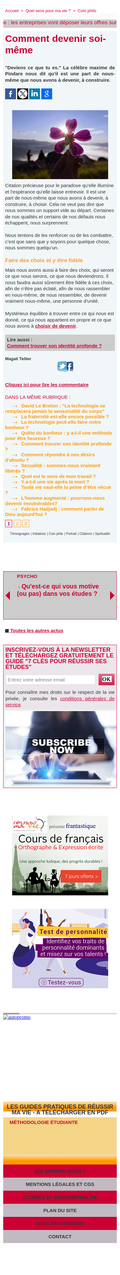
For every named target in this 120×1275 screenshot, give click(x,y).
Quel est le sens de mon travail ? (50, 476)
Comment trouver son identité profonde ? (54, 345)
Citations (86, 533)
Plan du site (59, 1210)
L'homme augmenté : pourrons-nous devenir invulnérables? (55, 500)
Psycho (27, 576)
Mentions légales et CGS (60, 1184)
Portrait (71, 533)
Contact (59, 1236)
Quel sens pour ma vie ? (48, 10)
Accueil (12, 10)
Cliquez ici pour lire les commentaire (47, 384)
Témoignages (19, 533)
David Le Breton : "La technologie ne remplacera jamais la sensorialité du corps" (55, 408)
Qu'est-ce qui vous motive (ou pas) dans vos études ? (58, 590)
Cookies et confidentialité (60, 1197)
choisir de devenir (55, 326)
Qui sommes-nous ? (60, 1171)
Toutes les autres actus (34, 630)
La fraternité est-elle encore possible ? (57, 416)
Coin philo (87, 10)
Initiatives (39, 533)
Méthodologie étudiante (44, 1122)
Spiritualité (102, 533)
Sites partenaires (60, 1223)
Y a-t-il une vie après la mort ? (47, 481)
